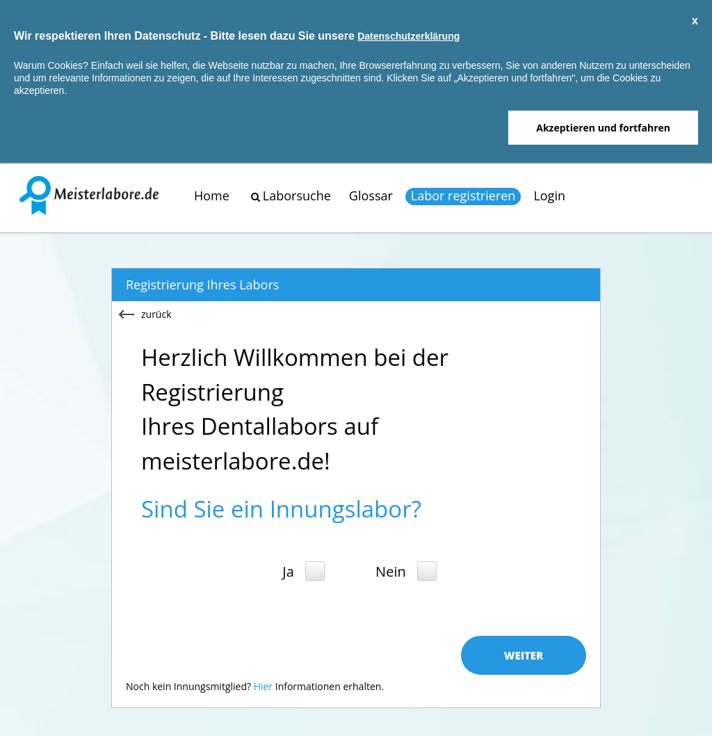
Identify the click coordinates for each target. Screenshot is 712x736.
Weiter (523, 655)
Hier (263, 686)
